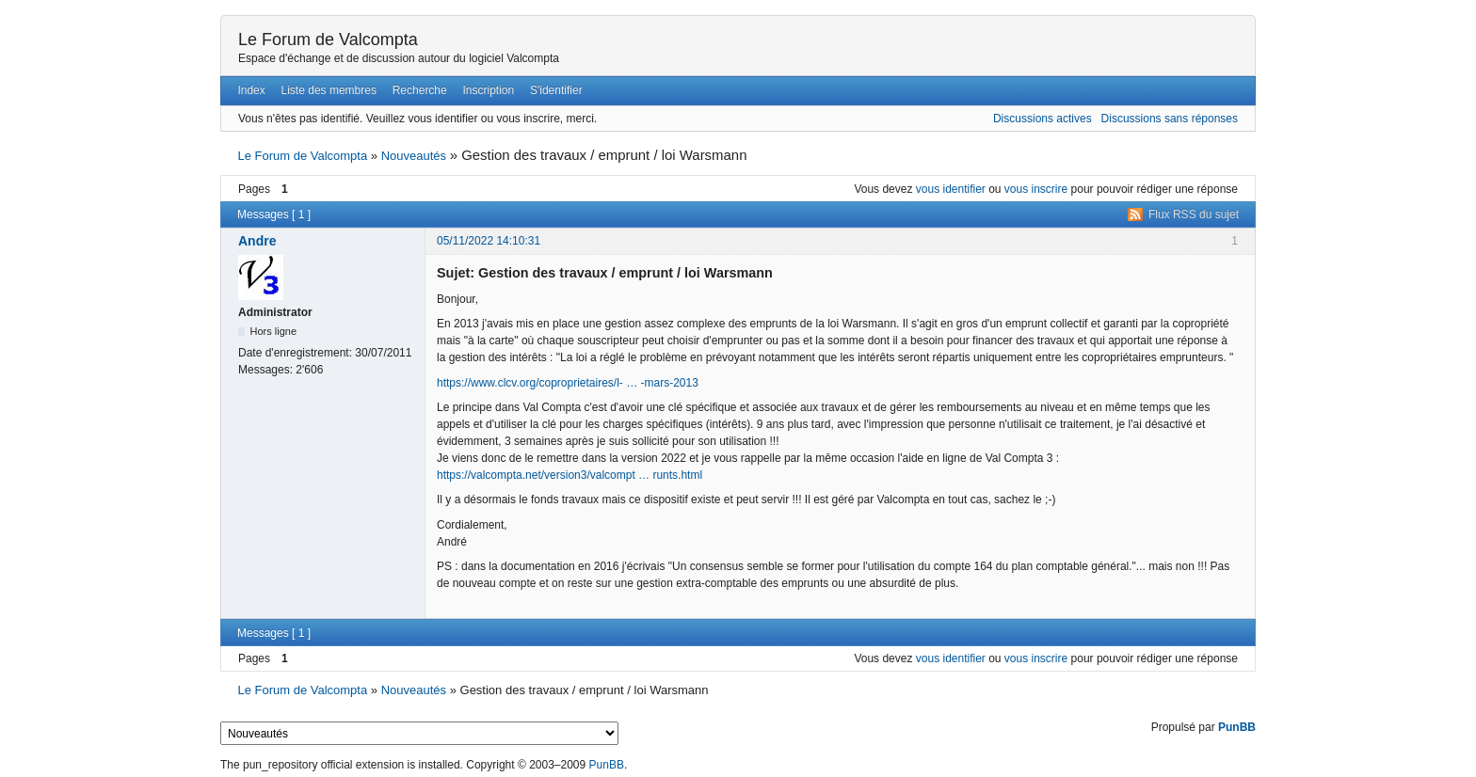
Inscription (489, 90)
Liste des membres (329, 90)
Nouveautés (413, 156)
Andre (257, 240)
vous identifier (951, 189)
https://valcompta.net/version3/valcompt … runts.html (569, 475)
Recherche (420, 90)
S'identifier (556, 90)
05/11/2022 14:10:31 (488, 240)
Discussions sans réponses (1169, 118)
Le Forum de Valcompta (328, 39)
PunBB (1237, 727)
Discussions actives (1042, 118)
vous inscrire (1035, 189)
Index (251, 90)
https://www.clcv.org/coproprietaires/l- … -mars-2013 (567, 382)
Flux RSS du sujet (1193, 214)
